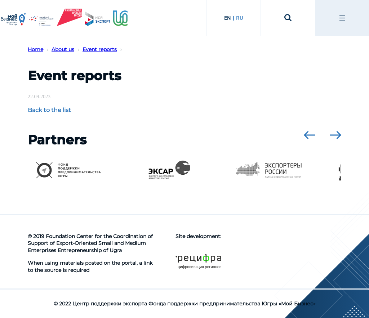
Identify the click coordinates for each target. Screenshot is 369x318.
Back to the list (49, 110)
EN (227, 18)
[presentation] (309, 135)
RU (239, 18)
